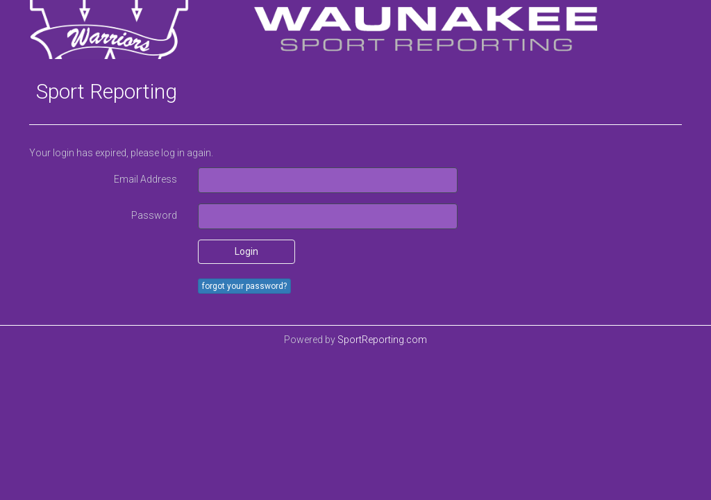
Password (154, 215)
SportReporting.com (382, 339)
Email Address (145, 179)
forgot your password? (244, 286)
